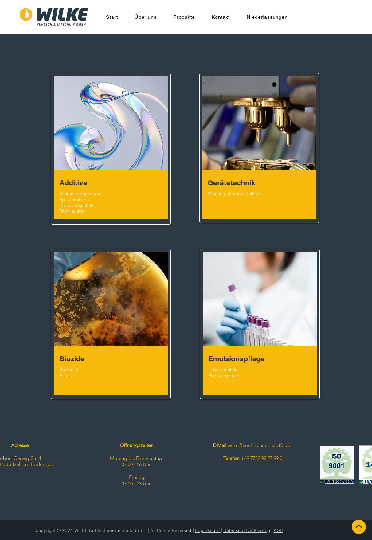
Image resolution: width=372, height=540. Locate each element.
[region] (111, 149)
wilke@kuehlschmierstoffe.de (260, 445)
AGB (278, 531)
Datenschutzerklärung (246, 531)
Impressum (208, 531)
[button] (145, 17)
